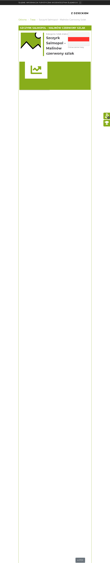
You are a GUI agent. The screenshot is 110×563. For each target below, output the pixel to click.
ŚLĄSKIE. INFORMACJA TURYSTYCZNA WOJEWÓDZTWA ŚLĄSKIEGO (48, 2)
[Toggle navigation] (80, 2)
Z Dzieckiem (80, 13)
